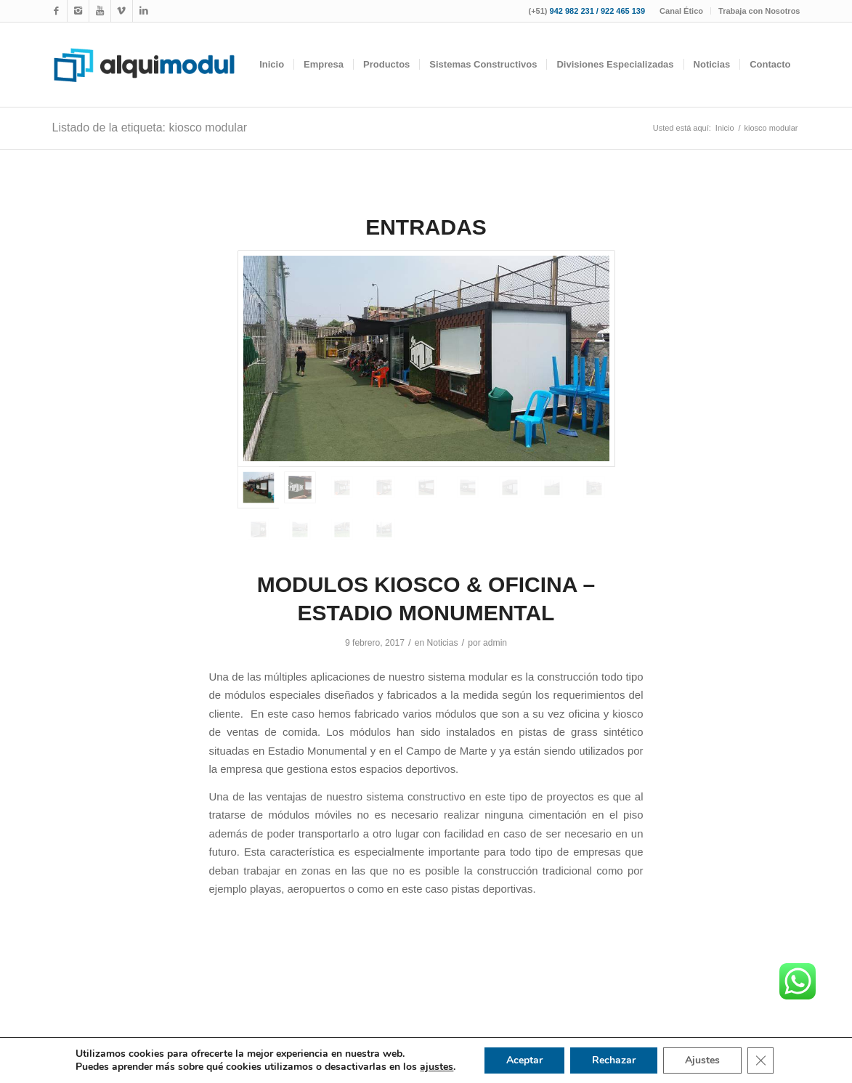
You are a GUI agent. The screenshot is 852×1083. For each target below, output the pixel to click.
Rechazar (614, 1060)
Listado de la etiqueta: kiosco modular (150, 127)
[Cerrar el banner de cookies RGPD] (760, 1060)
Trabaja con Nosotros (759, 11)
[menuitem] (681, 11)
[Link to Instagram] (78, 11)
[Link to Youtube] (99, 11)
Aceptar (524, 1060)
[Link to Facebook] (56, 11)
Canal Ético (681, 11)
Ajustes (702, 1060)
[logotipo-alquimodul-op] (144, 65)
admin (495, 643)
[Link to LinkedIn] (144, 11)
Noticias (442, 643)
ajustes (436, 1067)
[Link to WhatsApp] (121, 11)
